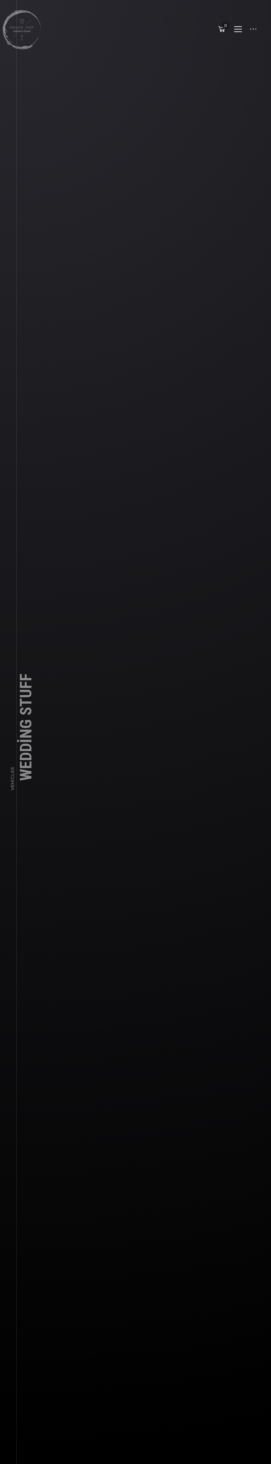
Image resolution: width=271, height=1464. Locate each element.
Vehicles (12, 782)
